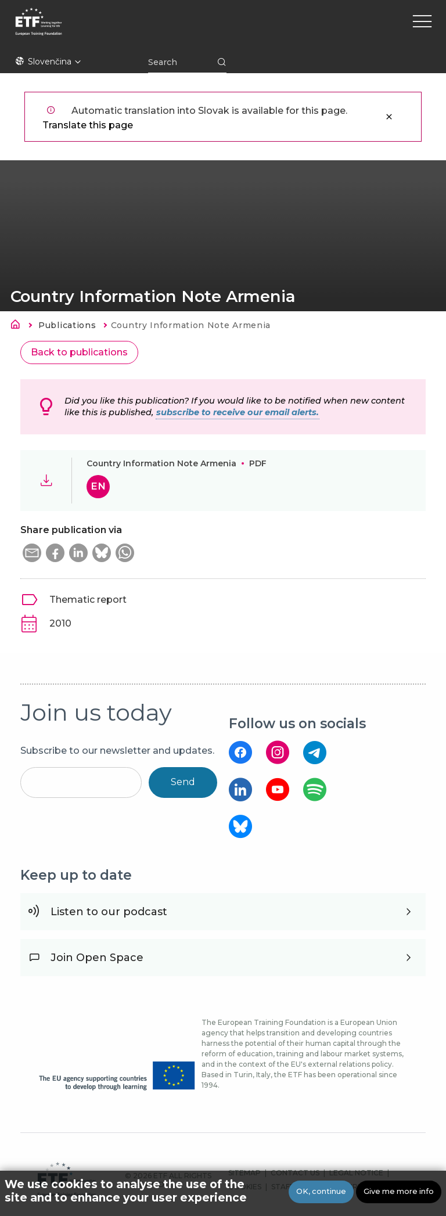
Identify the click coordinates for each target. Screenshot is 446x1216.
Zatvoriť (389, 117)
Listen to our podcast (109, 911)
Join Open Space (97, 957)
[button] (32, 553)
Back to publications (79, 352)
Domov (18, 326)
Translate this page (87, 125)
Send (183, 781)
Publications (67, 325)
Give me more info (399, 1192)
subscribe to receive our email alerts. (237, 412)
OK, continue (321, 1192)
